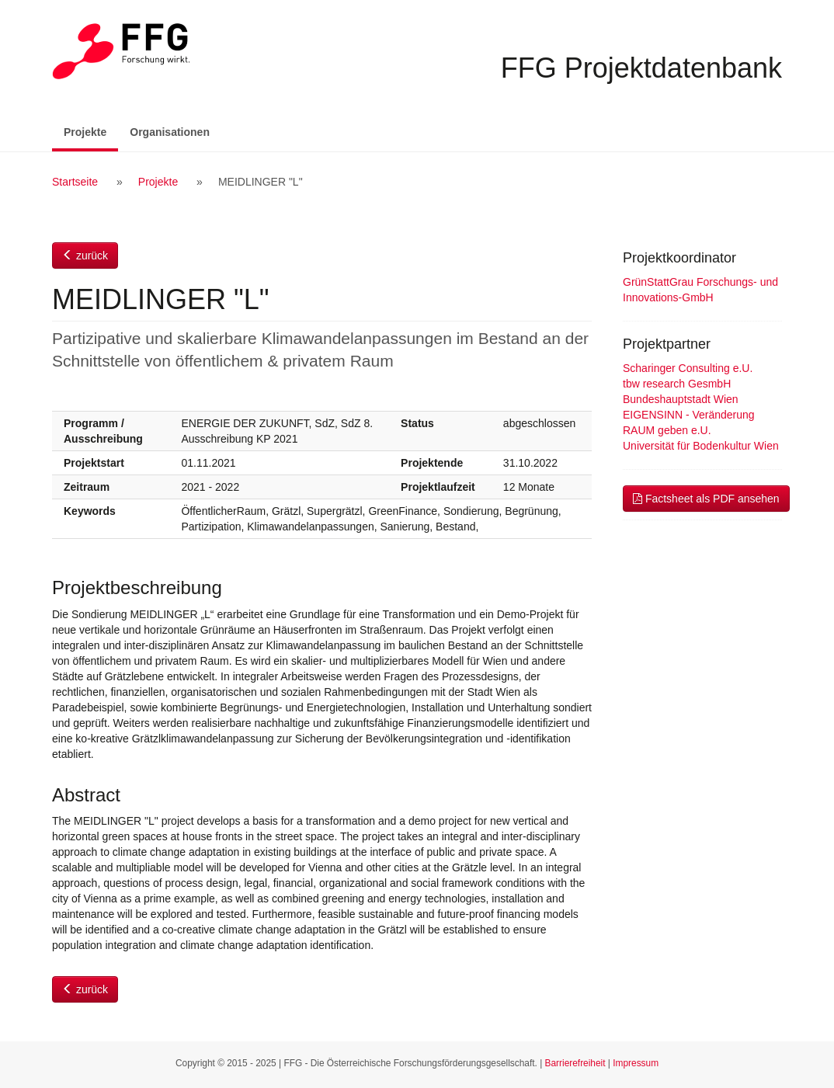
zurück (85, 255)
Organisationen (170, 132)
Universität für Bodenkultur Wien (701, 446)
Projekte (91, 130)
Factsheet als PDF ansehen (706, 498)
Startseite (75, 182)
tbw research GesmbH (677, 383)
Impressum (636, 1063)
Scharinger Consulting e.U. (687, 368)
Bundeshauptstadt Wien (680, 399)
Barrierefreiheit (575, 1063)
